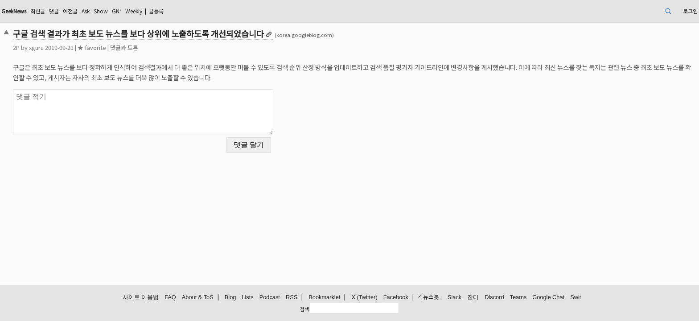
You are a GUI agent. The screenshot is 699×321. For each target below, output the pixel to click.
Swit (575, 297)
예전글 (153, 11)
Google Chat (548, 297)
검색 (304, 309)
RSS (291, 297)
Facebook (395, 297)
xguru (104, 47)
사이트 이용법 (141, 297)
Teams (518, 297)
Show (189, 11)
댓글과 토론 (192, 47)
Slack (454, 297)
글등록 (255, 11)
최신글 (116, 11)
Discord (494, 297)
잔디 (473, 297)
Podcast (269, 297)
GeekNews (87, 11)
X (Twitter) (364, 297)
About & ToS (198, 297)
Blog (230, 297)
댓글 (134, 11)
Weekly (228, 11)
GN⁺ (207, 11)
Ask (171, 11)
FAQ (170, 297)
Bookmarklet (324, 297)
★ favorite (159, 47)
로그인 (619, 11)
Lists (247, 297)
